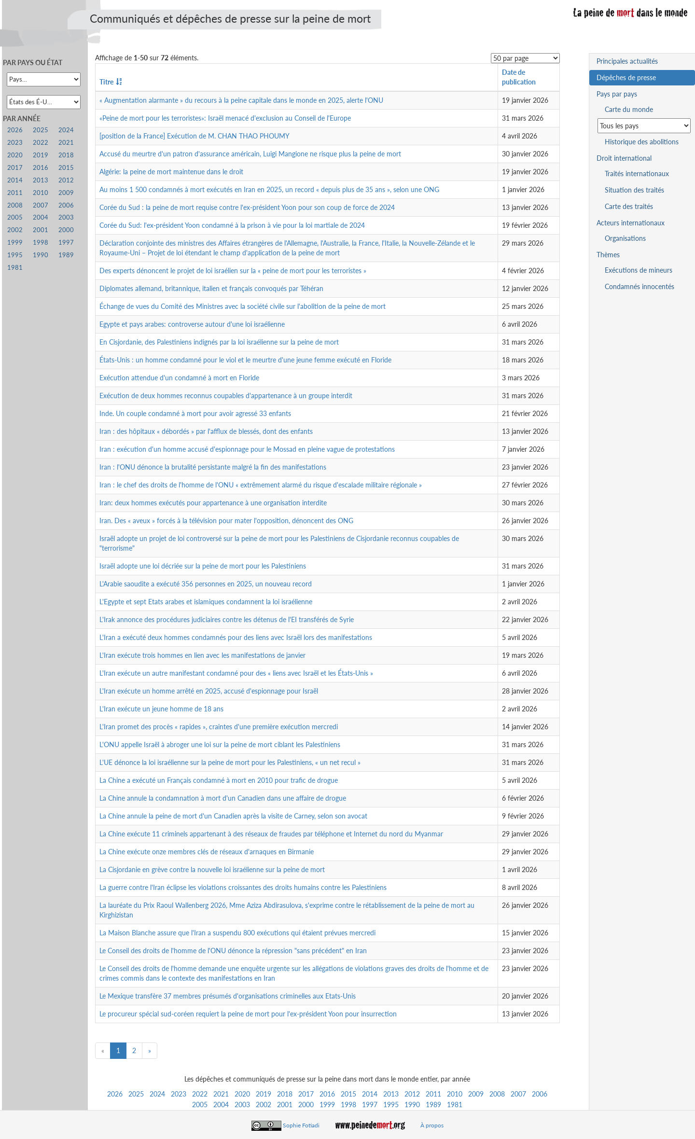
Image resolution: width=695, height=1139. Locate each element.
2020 (242, 1094)
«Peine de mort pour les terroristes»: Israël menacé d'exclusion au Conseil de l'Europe (225, 118)
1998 (348, 1104)
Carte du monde (629, 109)
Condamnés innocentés (639, 286)
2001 (284, 1104)
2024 (157, 1094)
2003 (242, 1104)
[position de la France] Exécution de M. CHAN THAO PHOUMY (194, 136)
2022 (200, 1094)
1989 (433, 1104)
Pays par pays (617, 94)
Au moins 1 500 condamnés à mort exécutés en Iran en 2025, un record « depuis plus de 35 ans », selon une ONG (269, 189)
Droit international (624, 158)
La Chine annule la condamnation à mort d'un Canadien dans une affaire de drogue (222, 798)
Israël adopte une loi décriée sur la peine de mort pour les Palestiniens (202, 566)
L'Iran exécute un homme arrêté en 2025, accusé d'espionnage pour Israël (208, 691)
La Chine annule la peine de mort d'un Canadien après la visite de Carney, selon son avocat (233, 816)
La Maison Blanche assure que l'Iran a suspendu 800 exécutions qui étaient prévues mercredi (237, 933)
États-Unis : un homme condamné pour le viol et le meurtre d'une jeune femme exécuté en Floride (245, 360)
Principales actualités (627, 61)
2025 (136, 1094)
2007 (518, 1094)
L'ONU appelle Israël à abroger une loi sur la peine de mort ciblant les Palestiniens (219, 744)
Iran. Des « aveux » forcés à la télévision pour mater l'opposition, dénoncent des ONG (226, 520)
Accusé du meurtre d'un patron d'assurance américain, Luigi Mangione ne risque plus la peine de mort (250, 154)
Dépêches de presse (626, 77)
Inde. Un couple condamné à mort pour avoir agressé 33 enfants (195, 413)
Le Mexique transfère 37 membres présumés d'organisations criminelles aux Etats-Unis (227, 996)
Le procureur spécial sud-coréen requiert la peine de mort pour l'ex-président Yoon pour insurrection (248, 1014)
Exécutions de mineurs (638, 270)
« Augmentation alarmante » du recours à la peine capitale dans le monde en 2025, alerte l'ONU (241, 100)
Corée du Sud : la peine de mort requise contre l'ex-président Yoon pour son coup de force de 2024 (247, 207)
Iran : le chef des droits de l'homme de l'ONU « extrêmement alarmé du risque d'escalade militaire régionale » (260, 485)
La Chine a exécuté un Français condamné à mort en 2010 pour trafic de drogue (218, 780)
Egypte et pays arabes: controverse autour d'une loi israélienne (192, 324)
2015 (348, 1094)
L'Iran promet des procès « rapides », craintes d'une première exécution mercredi (218, 726)
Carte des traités (629, 206)
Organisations (625, 238)
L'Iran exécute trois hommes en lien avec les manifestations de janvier (202, 655)
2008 (497, 1094)
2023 (178, 1094)
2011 (433, 1094)
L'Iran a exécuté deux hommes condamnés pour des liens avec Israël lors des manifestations (235, 637)
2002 (263, 1104)
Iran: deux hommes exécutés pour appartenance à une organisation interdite (213, 503)
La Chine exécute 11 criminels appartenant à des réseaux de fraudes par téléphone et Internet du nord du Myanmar (271, 834)
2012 (412, 1094)
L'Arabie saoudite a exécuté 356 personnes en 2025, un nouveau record (205, 584)
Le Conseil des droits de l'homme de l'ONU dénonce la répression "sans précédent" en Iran (233, 950)
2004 (221, 1104)
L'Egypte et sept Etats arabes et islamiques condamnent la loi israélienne (205, 601)
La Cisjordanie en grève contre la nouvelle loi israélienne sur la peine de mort (212, 869)
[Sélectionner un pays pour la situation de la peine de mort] (644, 125)
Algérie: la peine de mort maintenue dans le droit (171, 171)
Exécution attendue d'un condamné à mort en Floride (179, 378)
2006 (539, 1094)
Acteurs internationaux (631, 223)
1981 (454, 1104)
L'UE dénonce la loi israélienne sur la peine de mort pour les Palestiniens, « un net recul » (230, 762)
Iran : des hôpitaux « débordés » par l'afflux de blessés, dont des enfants (206, 431)
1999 (327, 1104)
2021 (221, 1094)
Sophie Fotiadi (301, 1125)
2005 (200, 1104)
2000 (306, 1104)
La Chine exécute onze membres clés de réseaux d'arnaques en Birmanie (206, 851)
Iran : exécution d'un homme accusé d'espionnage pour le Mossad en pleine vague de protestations (247, 449)
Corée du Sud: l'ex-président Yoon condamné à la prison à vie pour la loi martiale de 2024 (232, 225)
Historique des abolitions (642, 142)
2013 (391, 1094)
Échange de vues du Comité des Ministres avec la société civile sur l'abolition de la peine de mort (242, 306)
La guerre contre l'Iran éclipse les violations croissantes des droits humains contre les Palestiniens (243, 887)
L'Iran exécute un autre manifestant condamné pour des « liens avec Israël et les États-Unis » (236, 673)
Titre (106, 82)
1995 (391, 1104)
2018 (284, 1094)
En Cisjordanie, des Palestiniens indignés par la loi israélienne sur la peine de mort (219, 342)
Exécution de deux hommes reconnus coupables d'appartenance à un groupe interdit (225, 395)
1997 (369, 1104)
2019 (263, 1094)
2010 (454, 1094)
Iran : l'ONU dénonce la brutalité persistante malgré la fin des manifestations (212, 467)
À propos (432, 1125)
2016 (327, 1094)
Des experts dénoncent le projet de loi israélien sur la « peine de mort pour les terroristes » (232, 270)
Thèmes (608, 254)
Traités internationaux (637, 173)
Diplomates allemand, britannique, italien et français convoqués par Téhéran (211, 288)
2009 (476, 1094)
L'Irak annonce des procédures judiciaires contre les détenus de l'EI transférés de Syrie (226, 619)
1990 (412, 1104)
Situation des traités (634, 190)
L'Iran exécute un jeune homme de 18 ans (161, 709)
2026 (115, 1094)
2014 (369, 1094)
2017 (306, 1094)
